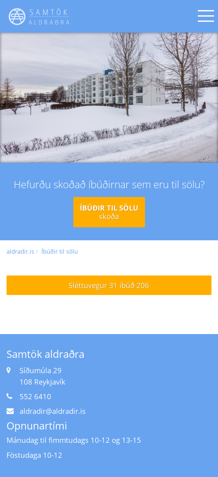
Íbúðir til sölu (109, 212)
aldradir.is (20, 251)
